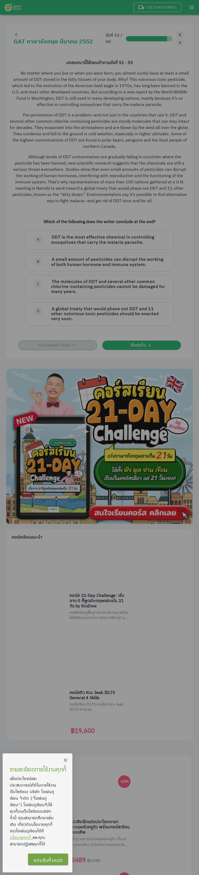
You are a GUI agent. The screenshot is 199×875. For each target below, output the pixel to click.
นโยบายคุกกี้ (21, 837)
